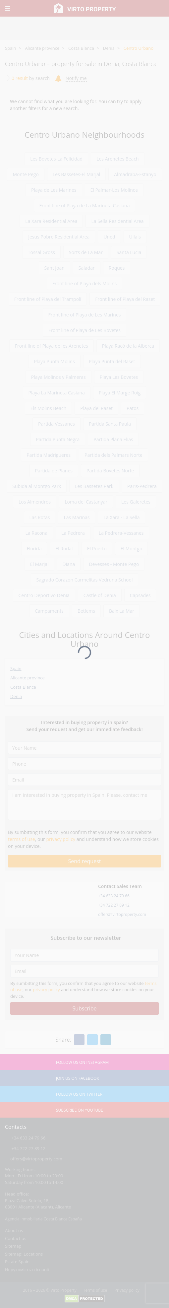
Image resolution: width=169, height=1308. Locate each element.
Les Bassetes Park (94, 486)
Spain (10, 48)
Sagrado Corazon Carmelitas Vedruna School (84, 580)
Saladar (87, 268)
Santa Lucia (129, 252)
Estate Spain (17, 1262)
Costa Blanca (81, 48)
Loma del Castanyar (86, 502)
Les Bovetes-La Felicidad (56, 159)
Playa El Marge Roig (120, 392)
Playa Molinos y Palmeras (58, 377)
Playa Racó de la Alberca (128, 346)
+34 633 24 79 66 (114, 896)
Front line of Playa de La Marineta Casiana (84, 205)
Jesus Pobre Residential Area (58, 237)
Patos (133, 408)
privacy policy (60, 839)
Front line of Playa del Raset (125, 299)
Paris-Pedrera (142, 486)
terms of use (21, 839)
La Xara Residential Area (51, 221)
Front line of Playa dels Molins (84, 283)
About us (14, 1230)
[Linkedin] (105, 1039)
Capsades (140, 595)
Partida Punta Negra (58, 439)
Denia (109, 48)
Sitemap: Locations (24, 1254)
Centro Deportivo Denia (44, 595)
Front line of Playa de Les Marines (84, 314)
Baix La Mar (121, 611)
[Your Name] (84, 747)
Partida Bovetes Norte (110, 470)
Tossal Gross (41, 252)
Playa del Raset (96, 408)
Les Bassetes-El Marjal (76, 174)
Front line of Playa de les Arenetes (51, 346)
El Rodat (64, 548)
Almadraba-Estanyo (135, 174)
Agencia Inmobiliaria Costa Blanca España (43, 1219)
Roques (117, 268)
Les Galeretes (135, 502)
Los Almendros (35, 502)
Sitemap (13, 1246)
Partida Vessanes (56, 424)
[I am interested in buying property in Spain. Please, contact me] (84, 804)
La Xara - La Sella (121, 517)
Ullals (135, 237)
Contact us (15, 1238)
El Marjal (39, 564)
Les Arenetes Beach (117, 159)
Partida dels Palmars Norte (113, 455)
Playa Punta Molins (54, 361)
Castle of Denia (100, 595)
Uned (109, 237)
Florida (34, 548)
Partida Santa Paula (110, 424)
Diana (69, 564)
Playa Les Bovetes (119, 377)
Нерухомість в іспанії (27, 1270)
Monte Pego (25, 174)
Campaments (49, 611)
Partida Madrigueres (49, 455)
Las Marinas (76, 517)
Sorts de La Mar (86, 252)
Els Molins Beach (48, 408)
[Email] (84, 779)
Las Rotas (39, 517)
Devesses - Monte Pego (114, 564)
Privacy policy (127, 1290)
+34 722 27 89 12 (114, 905)
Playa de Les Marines (53, 190)
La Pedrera (73, 533)
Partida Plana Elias (113, 439)
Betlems (86, 611)
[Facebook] (79, 1039)
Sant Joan (54, 268)
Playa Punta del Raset (112, 361)
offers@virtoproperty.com (122, 914)
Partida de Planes (54, 470)
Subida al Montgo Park (36, 486)
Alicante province (42, 48)
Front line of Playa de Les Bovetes (84, 330)
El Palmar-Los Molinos (114, 190)
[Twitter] (92, 1039)
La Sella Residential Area (117, 221)
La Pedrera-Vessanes (121, 533)
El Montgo (131, 548)
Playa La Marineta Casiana (56, 392)
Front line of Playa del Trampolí (48, 299)
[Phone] (84, 763)
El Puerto (97, 548)
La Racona (37, 533)
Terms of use (95, 1290)
